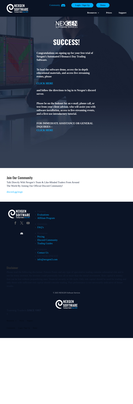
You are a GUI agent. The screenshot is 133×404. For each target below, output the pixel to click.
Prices (109, 13)
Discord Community (47, 240)
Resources (92, 13)
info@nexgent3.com (47, 259)
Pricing (41, 236)
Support (122, 13)
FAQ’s (40, 227)
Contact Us (42, 252)
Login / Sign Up (82, 5)
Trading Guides (45, 243)
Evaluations (43, 214)
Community (54, 5)
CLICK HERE (45, 83)
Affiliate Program (46, 218)
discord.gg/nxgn (15, 191)
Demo (103, 5)
